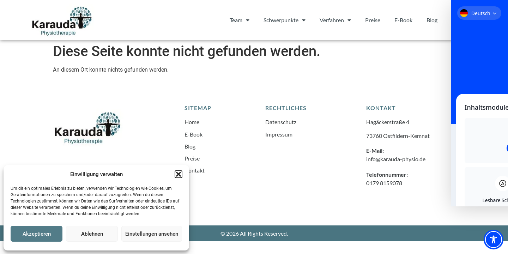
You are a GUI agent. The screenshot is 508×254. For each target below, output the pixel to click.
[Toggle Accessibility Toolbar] (493, 239)
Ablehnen (92, 234)
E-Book (403, 20)
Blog (432, 20)
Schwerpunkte (285, 20)
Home (192, 122)
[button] (178, 174)
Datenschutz (280, 122)
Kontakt (462, 20)
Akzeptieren (37, 234)
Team (239, 20)
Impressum (278, 134)
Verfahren (335, 20)
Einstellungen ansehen (151, 234)
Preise (372, 20)
